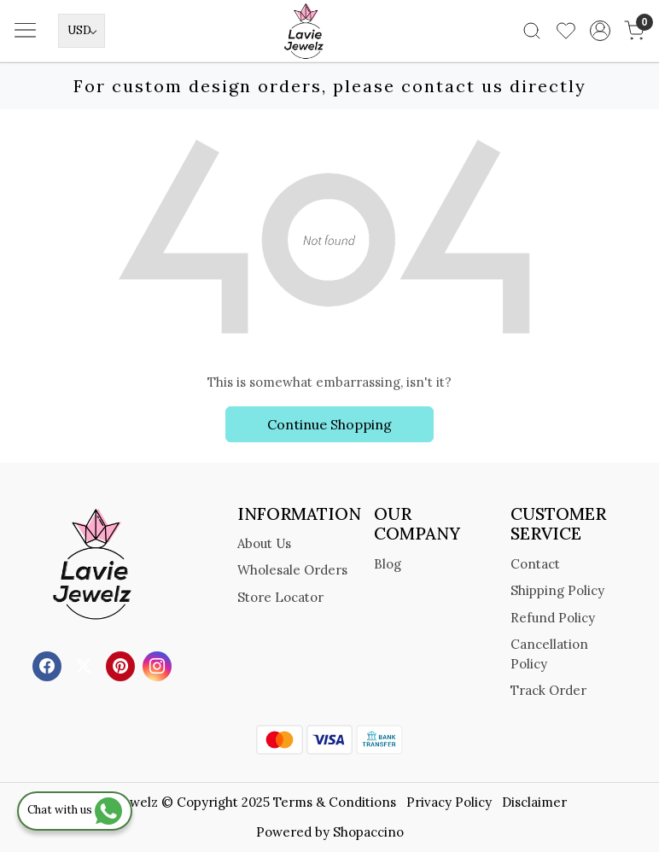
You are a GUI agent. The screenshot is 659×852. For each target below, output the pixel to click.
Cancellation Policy (549, 654)
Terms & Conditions (334, 802)
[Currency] (81, 31)
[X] (85, 665)
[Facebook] (49, 665)
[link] (532, 30)
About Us (264, 543)
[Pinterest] (122, 665)
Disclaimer (534, 802)
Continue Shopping (329, 424)
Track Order (548, 690)
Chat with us (74, 809)
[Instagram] (159, 665)
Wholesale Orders (292, 570)
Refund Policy (552, 618)
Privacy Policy (449, 802)
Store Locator (280, 597)
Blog (387, 564)
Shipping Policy (557, 590)
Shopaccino (368, 832)
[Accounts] (600, 30)
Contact (535, 564)
